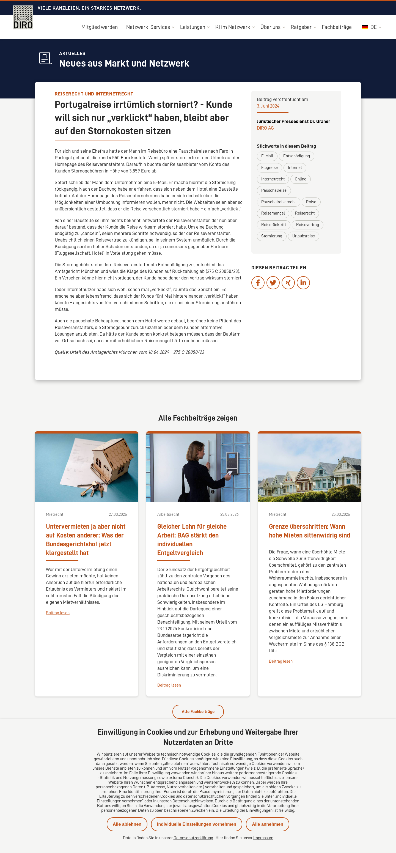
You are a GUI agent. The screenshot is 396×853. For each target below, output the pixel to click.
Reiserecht (305, 213)
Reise (311, 202)
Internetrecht (273, 179)
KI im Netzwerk (232, 27)
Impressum (263, 838)
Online (300, 179)
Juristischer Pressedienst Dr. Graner (293, 121)
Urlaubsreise (303, 236)
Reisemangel (273, 213)
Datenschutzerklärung (193, 838)
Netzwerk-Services (148, 27)
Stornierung (271, 236)
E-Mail (267, 156)
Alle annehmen (267, 824)
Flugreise (269, 167)
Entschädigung (296, 156)
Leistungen (192, 27)
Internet (295, 167)
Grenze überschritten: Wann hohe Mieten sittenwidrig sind (309, 531)
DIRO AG (265, 127)
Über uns (270, 27)
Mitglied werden (99, 27)
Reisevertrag (307, 225)
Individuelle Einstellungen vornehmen (196, 824)
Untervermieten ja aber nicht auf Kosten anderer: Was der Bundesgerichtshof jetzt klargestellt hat (85, 539)
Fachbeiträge (337, 27)
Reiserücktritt (273, 225)
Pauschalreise (274, 190)
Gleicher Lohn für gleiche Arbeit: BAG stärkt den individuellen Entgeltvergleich (192, 539)
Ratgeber (301, 27)
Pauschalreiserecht (278, 202)
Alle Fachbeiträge (198, 711)
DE (369, 27)
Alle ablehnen (127, 824)
